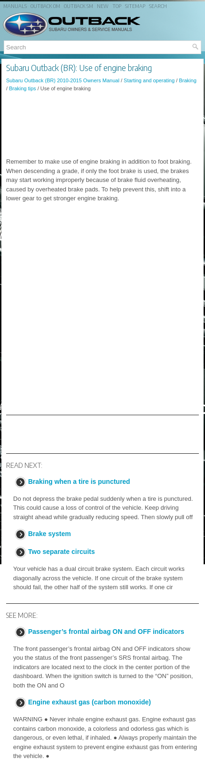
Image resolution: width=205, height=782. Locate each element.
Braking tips (22, 88)
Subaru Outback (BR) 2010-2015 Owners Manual (62, 80)
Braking (188, 80)
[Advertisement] (102, 124)
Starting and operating (149, 80)
